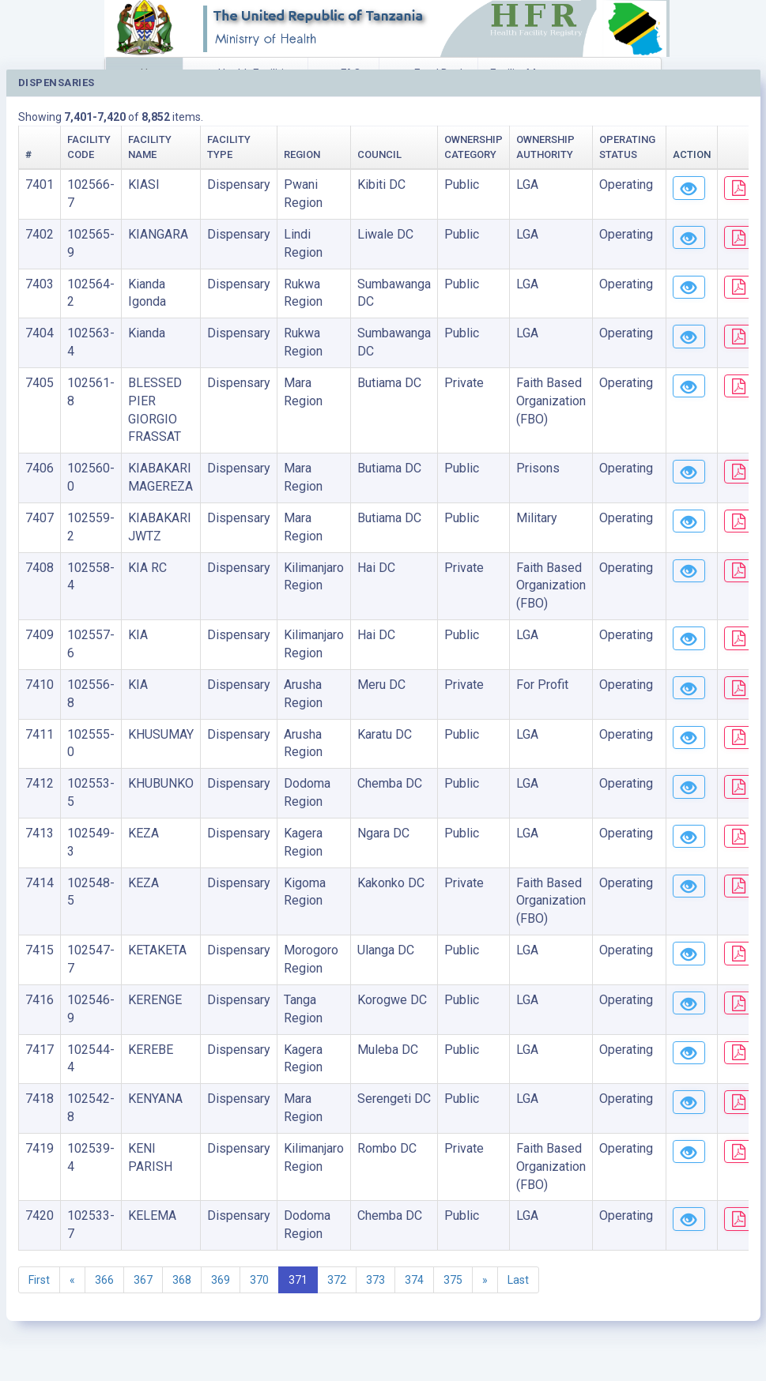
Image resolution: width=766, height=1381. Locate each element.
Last (518, 1280)
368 (181, 1280)
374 (414, 1280)
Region (302, 154)
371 (298, 1280)
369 (220, 1280)
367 (143, 1280)
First (39, 1280)
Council (379, 154)
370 (259, 1280)
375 (452, 1280)
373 (375, 1280)
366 (104, 1280)
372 (336, 1280)
